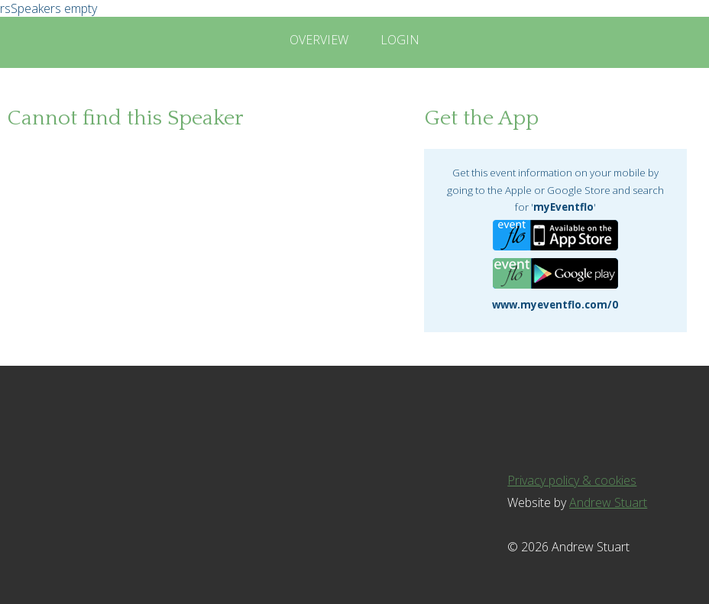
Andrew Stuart (608, 502)
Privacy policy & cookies (571, 480)
